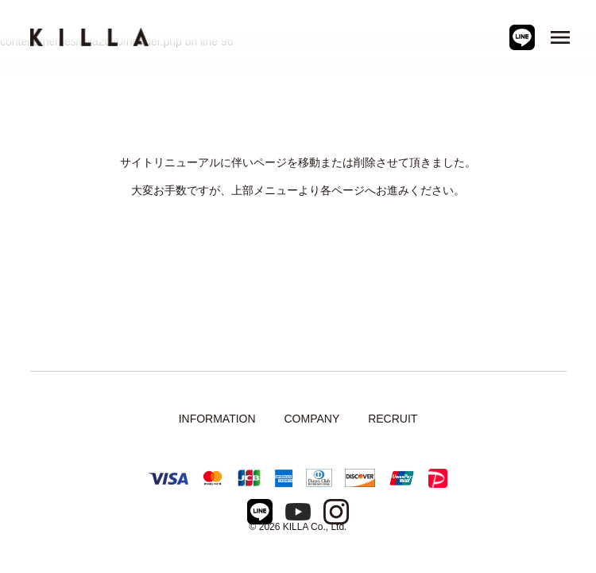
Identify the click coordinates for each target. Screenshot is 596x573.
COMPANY (311, 418)
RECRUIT (392, 418)
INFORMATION (217, 418)
